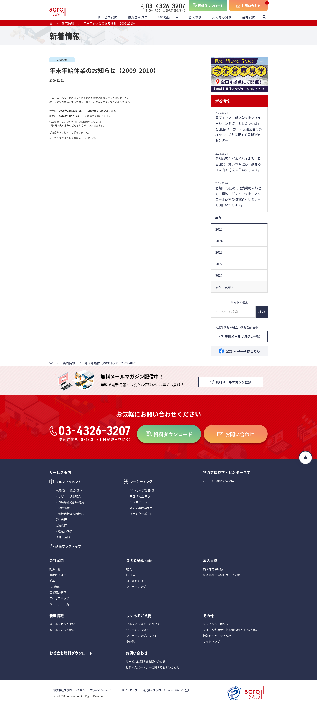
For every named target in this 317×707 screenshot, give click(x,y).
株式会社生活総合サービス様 (221, 575)
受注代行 (61, 520)
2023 (219, 252)
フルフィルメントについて (143, 624)
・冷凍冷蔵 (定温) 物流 (69, 502)
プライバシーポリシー (217, 624)
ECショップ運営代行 (143, 490)
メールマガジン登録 (62, 624)
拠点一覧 (55, 569)
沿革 (52, 581)
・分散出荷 (62, 508)
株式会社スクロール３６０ (69, 691)
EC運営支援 (62, 537)
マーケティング (141, 482)
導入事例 (195, 17)
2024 (219, 240)
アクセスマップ (59, 599)
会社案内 (249, 17)
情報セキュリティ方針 (217, 636)
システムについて (137, 630)
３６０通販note (139, 561)
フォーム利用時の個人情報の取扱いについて (231, 630)
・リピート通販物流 (68, 496)
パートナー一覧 (59, 604)
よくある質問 (222, 17)
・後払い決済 (63, 531)
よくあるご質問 (139, 616)
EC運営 (130, 575)
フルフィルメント (68, 482)
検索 (261, 311)
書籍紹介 (55, 587)
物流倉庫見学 (138, 17)
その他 (130, 642)
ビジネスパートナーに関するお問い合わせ (153, 668)
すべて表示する (226, 286)
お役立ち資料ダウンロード (71, 653)
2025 (219, 229)
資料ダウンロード (211, 5)
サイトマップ (211, 642)
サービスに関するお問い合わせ (145, 662)
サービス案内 (107, 17)
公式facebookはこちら (243, 351)
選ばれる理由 (57, 575)
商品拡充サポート (141, 514)
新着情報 (222, 100)
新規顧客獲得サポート (144, 508)
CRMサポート (138, 502)
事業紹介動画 (57, 593)
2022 (219, 263)
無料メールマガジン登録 (242, 336)
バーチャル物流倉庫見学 (218, 481)
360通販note (168, 17)
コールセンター (136, 581)
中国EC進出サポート (143, 496)
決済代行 (61, 526)
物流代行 (69, 490)
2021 (219, 275)
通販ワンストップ (68, 547)
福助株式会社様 (213, 569)
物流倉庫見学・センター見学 (226, 472)
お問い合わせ (251, 5)
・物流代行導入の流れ (69, 514)
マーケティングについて (141, 636)
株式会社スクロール (163, 691)
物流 (129, 569)
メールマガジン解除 (62, 630)
